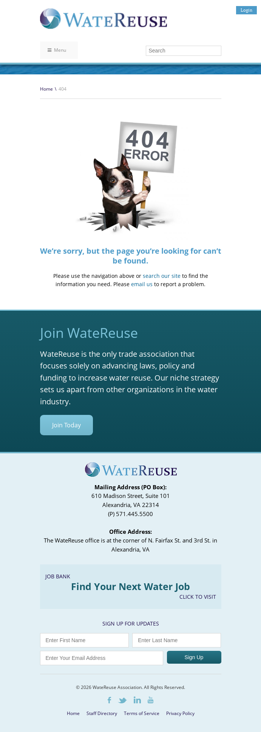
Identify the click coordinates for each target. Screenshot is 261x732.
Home (46, 89)
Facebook (109, 700)
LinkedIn (137, 700)
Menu (57, 50)
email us (142, 284)
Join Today (66, 425)
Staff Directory (101, 713)
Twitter (122, 700)
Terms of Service (141, 713)
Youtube (150, 700)
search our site (162, 275)
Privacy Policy (180, 713)
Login (246, 10)
